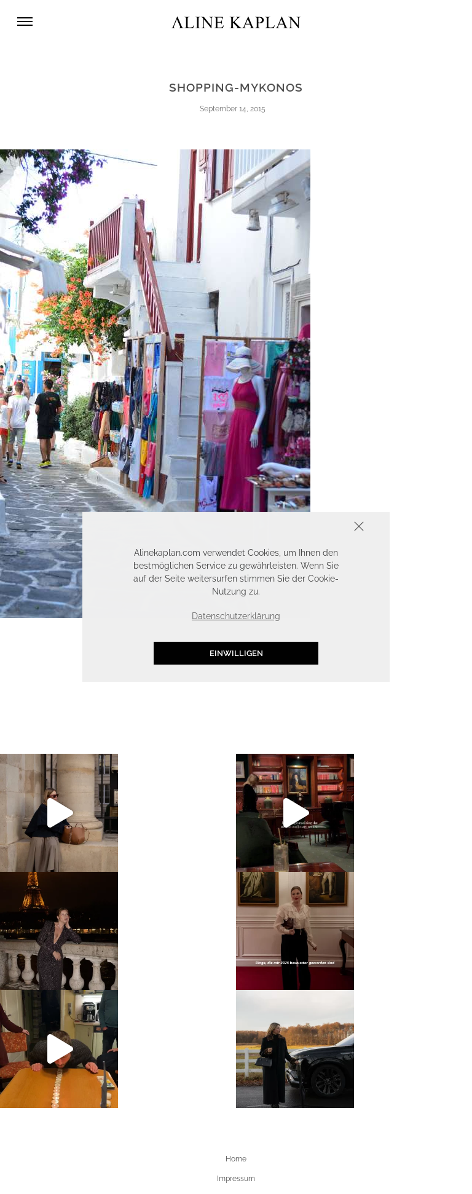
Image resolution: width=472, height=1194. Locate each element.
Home (236, 1159)
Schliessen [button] (320, 527)
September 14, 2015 (233, 109)
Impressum (236, 1178)
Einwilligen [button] (236, 653)
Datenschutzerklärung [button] (236, 616)
